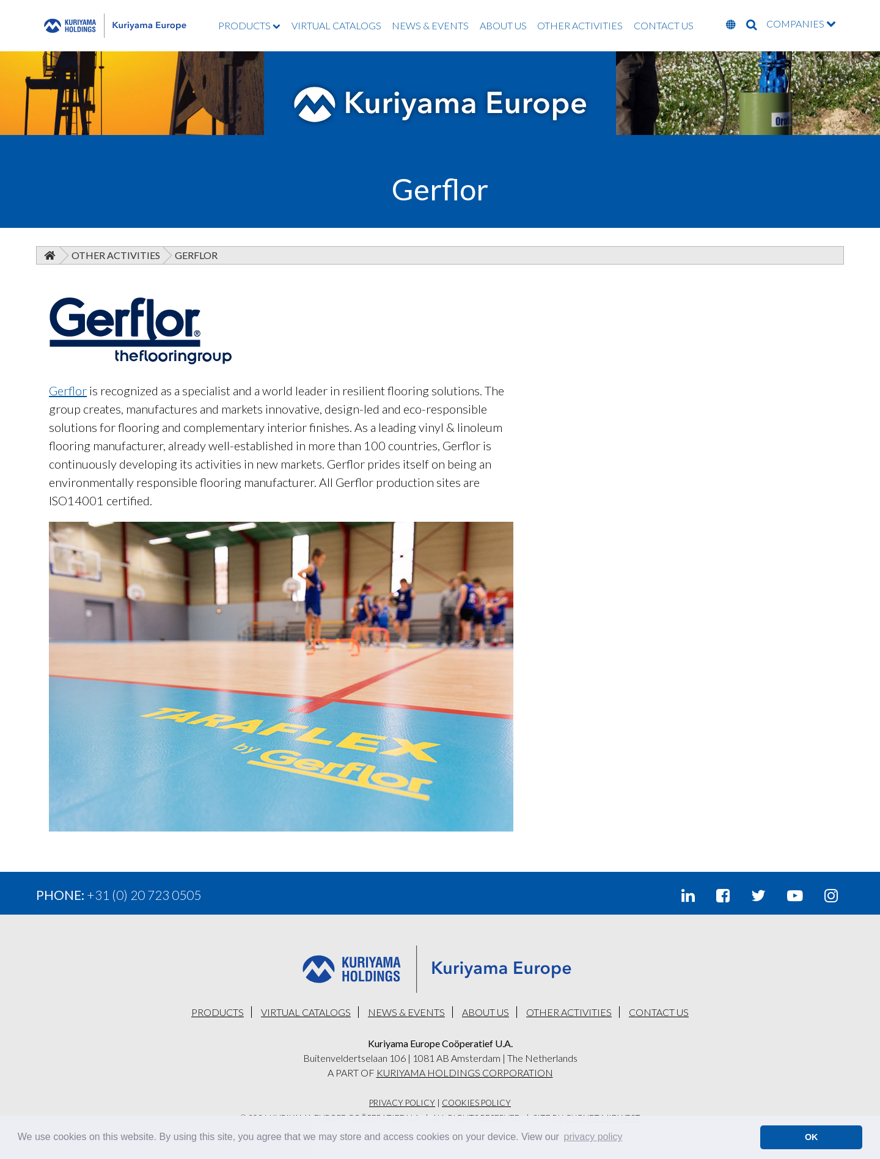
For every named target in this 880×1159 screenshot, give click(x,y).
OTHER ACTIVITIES (580, 25)
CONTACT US (664, 25)
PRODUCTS (249, 25)
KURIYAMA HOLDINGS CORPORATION (464, 1072)
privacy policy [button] (593, 1137)
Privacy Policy (402, 1103)
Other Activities (116, 255)
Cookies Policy (476, 1103)
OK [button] (811, 1137)
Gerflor (68, 390)
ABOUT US (503, 25)
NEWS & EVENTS (430, 25)
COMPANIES (801, 23)
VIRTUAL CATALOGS (336, 25)
